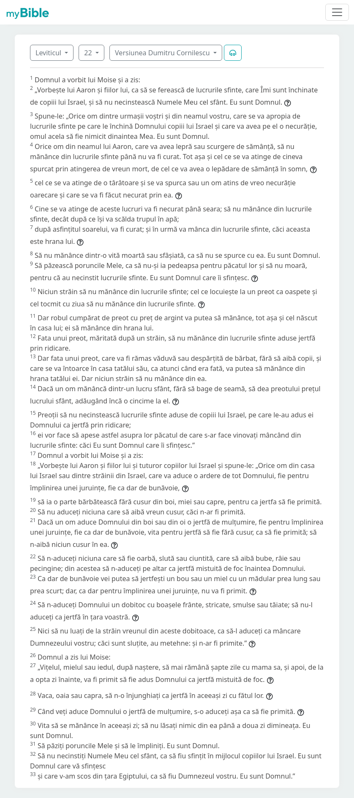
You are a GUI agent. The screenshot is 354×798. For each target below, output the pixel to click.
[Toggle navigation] (337, 12)
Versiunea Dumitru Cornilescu (163, 52)
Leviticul (49, 52)
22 (88, 52)
